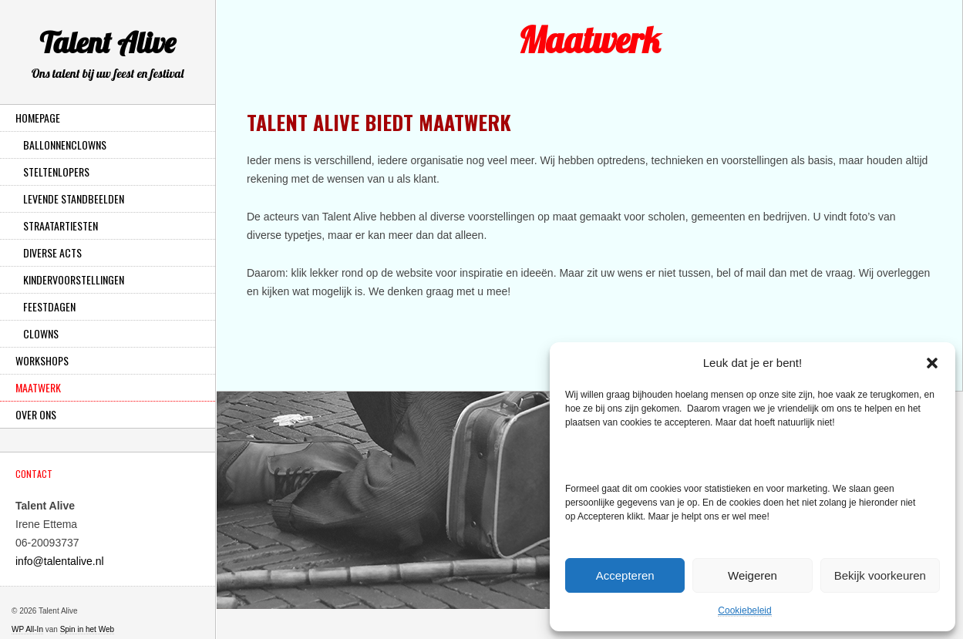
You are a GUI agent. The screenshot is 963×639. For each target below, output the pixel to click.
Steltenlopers (56, 171)
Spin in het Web (87, 629)
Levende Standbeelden (73, 198)
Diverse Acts (52, 252)
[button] (932, 363)
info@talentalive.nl (59, 561)
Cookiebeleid (744, 610)
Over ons (35, 414)
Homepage (37, 117)
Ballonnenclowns (64, 144)
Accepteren (625, 575)
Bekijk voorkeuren (880, 575)
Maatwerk (38, 387)
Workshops (42, 360)
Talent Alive (107, 56)
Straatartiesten (60, 225)
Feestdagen (49, 306)
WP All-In (27, 629)
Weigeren (752, 575)
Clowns (41, 333)
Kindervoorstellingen (73, 279)
